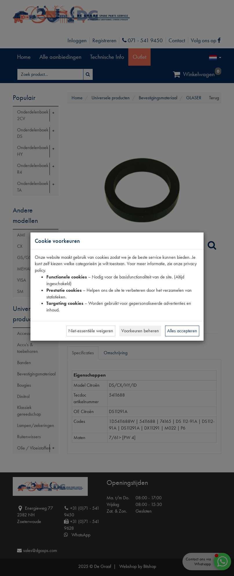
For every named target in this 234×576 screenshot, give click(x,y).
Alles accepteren (182, 331)
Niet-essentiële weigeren (90, 331)
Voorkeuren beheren (140, 331)
